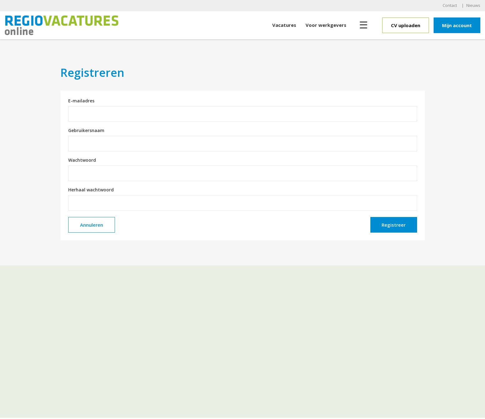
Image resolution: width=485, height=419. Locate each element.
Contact (450, 5)
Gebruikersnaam (86, 130)
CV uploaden (405, 25)
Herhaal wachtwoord (91, 190)
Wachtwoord (82, 160)
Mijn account (457, 25)
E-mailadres (81, 101)
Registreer (394, 225)
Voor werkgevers (326, 25)
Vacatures (284, 25)
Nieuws (473, 5)
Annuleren (91, 225)
